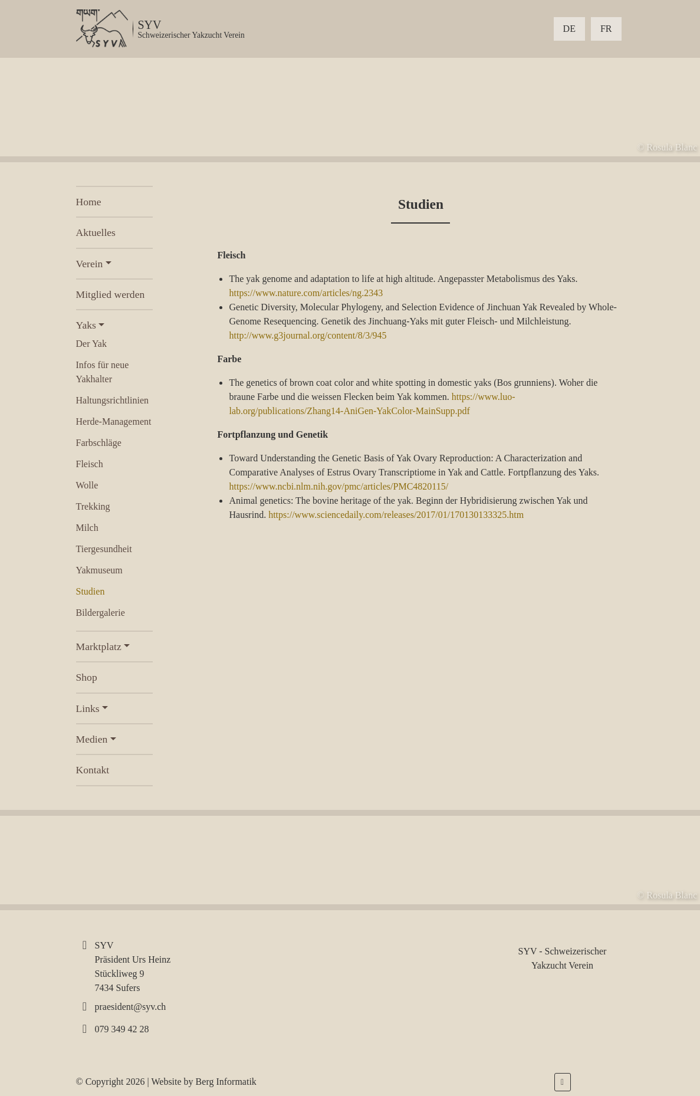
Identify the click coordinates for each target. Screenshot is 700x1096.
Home (88, 202)
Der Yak (91, 344)
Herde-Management (114, 421)
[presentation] (57, 107)
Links (88, 708)
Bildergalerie (100, 613)
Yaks (86, 325)
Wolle (87, 485)
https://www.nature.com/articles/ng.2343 (306, 293)
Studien (90, 591)
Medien (92, 739)
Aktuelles (96, 232)
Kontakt (93, 770)
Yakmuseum (99, 570)
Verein (89, 264)
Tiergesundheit (104, 549)
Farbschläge (98, 443)
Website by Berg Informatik (203, 1082)
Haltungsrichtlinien (112, 400)
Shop (86, 677)
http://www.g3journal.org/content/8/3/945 (307, 335)
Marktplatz (98, 646)
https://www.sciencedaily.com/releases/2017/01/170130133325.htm (396, 515)
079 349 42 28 (122, 1029)
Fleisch (89, 464)
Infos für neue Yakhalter (102, 372)
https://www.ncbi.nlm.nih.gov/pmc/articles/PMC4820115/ (338, 486)
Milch (87, 528)
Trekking (93, 506)
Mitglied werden (110, 294)
